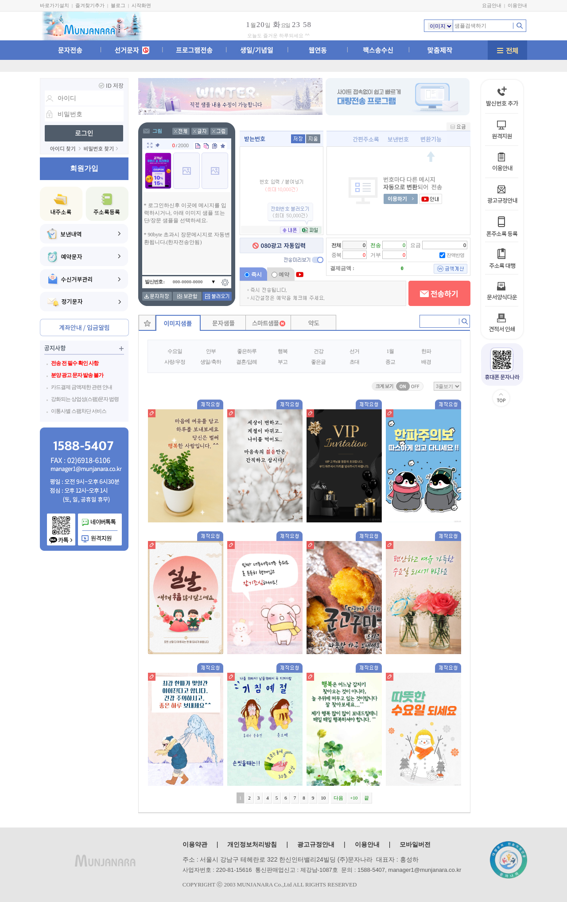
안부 (211, 351)
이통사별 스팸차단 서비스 (78, 411)
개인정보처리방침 (252, 844)
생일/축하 (210, 362)
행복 (282, 351)
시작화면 (141, 5)
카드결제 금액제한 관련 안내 (81, 387)
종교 (390, 362)
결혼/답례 (246, 362)
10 (323, 797)
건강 (318, 351)
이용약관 (195, 844)
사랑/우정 (174, 362)
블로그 (118, 5)
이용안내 (517, 5)
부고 (282, 362)
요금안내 (491, 5)
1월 (390, 351)
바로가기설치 (54, 5)
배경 (426, 362)
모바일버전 (415, 844)
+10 (353, 797)
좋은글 (318, 362)
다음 (338, 797)
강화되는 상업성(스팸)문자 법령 (85, 399)
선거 (354, 351)
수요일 (174, 351)
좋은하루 (246, 351)
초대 (354, 362)
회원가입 (84, 168)
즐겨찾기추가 (90, 5)
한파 (426, 351)
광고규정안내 (315, 844)
